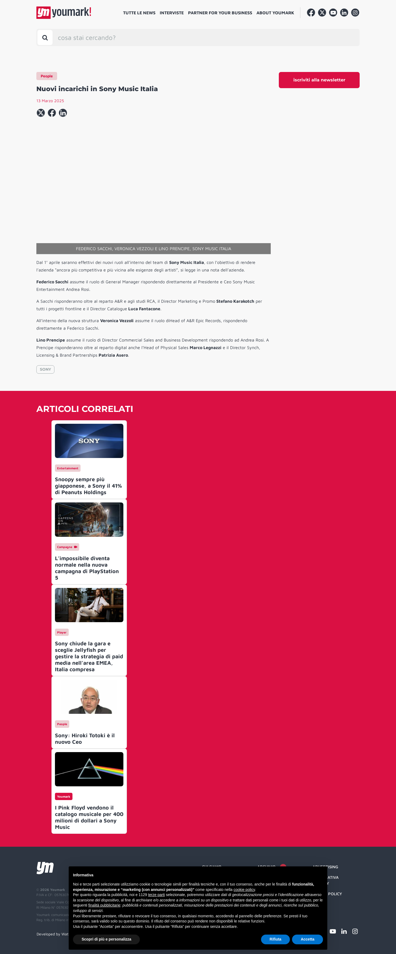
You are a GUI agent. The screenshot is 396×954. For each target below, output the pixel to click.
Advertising (325, 867)
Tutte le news (139, 12)
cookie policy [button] (244, 889)
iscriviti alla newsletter (319, 79)
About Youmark (275, 12)
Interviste (172, 12)
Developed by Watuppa (57, 934)
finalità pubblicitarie (104, 905)
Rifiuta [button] (276, 939)
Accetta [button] (307, 939)
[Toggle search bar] (45, 37)
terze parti (156, 895)
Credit (319, 904)
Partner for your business (220, 12)
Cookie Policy (327, 893)
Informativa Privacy (325, 880)
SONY (45, 369)
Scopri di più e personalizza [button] (106, 939)
